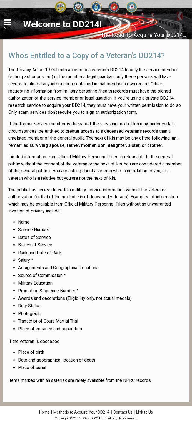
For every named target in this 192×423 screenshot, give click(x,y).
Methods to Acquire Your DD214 (81, 412)
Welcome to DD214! (62, 24)
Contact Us (123, 412)
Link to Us (144, 412)
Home (44, 412)
